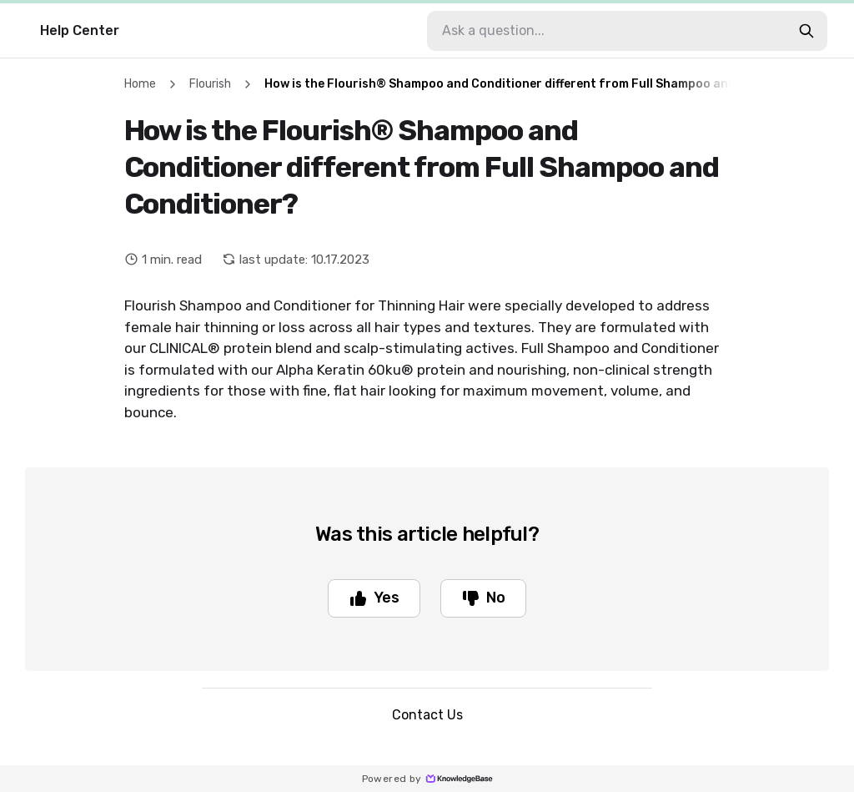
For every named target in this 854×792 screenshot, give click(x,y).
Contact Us (427, 715)
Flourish (210, 84)
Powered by (427, 778)
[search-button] (806, 30)
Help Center (79, 30)
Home (140, 84)
